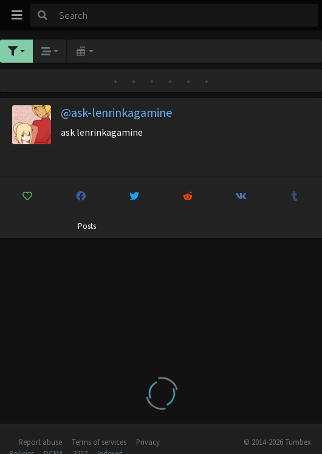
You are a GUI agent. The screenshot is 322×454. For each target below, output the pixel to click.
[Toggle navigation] (17, 15)
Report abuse (40, 442)
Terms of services (99, 442)
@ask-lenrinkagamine (116, 112)
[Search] (186, 15)
